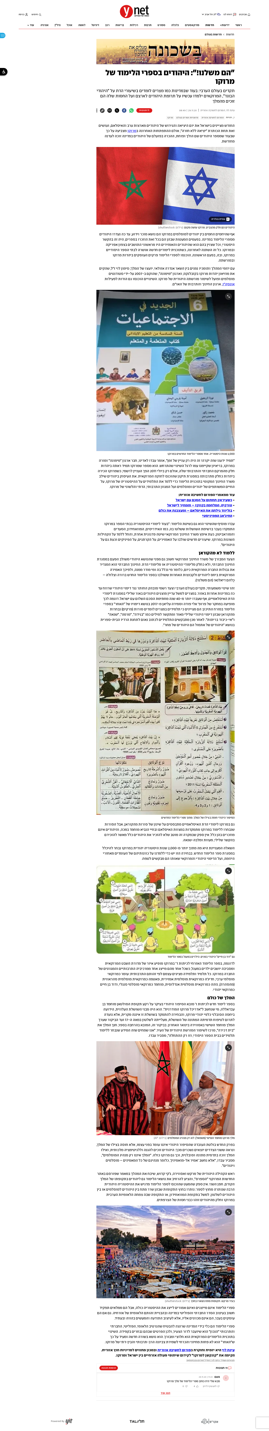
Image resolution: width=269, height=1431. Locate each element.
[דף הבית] (134, 18)
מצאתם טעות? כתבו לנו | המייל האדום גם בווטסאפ (210, 1360)
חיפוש (35, 14)
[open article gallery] (165, 186)
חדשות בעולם (213, 34)
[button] (165, 1382)
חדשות (230, 34)
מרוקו (170, 118)
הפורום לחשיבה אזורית (213, 118)
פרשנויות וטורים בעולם (187, 118)
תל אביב (209, 14)
